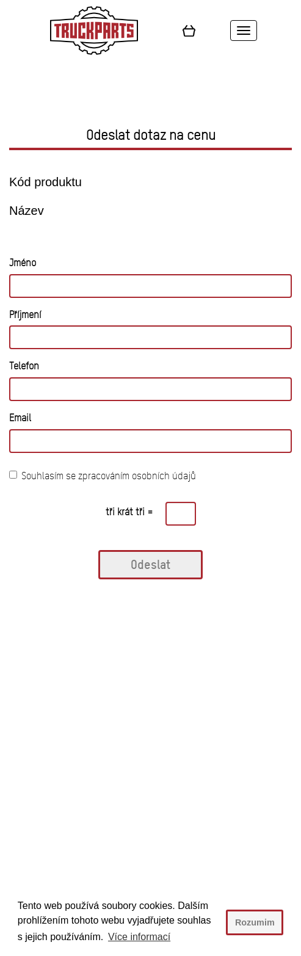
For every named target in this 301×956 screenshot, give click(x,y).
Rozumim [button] (255, 922)
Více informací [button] (139, 937)
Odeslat (150, 564)
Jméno (22, 263)
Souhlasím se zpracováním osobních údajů (102, 476)
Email (20, 418)
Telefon (24, 366)
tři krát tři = (129, 512)
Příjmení (25, 314)
